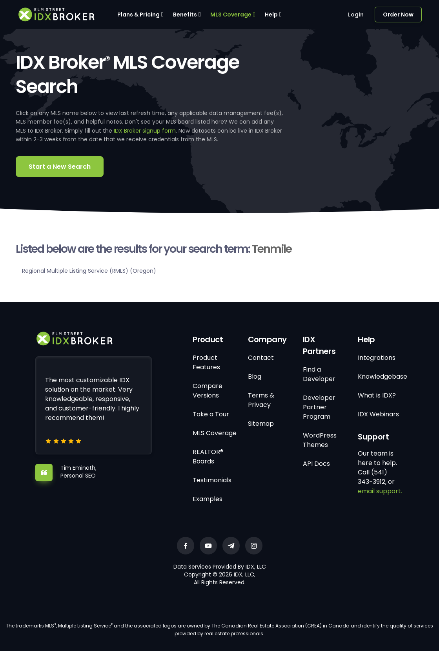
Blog (254, 376)
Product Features (206, 362)
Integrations (376, 357)
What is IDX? (377, 395)
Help (271, 14)
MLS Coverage (230, 14)
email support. (380, 491)
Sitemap (261, 423)
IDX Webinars (378, 414)
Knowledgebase (382, 376)
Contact (261, 357)
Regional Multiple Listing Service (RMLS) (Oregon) (89, 271)
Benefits (185, 14)
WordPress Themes (320, 440)
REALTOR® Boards (208, 456)
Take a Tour (211, 414)
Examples (207, 498)
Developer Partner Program (319, 407)
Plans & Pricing (138, 14)
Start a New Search (60, 166)
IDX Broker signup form (145, 131)
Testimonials (212, 480)
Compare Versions (207, 390)
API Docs (316, 463)
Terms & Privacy (261, 400)
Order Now (398, 14)
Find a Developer (319, 374)
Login (356, 14)
